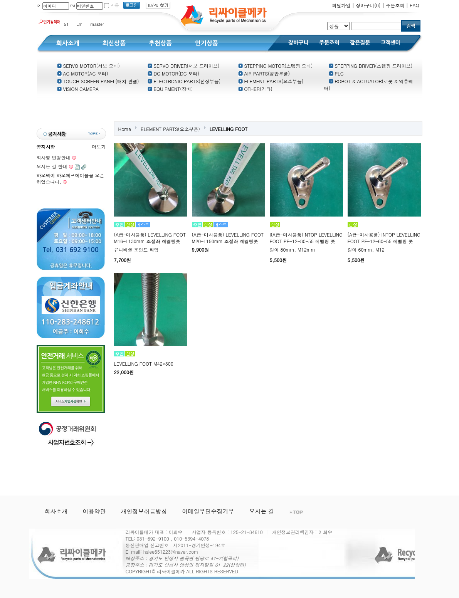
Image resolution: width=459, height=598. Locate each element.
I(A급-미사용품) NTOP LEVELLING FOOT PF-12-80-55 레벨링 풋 (306, 237)
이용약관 (94, 511)
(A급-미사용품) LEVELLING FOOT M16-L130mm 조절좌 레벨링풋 (150, 237)
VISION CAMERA (78, 89)
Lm (79, 24)
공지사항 (46, 146)
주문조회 (395, 5)
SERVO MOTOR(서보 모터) (88, 65)
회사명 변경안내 (54, 157)
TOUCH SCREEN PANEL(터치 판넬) (98, 81)
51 (66, 24)
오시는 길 (261, 511)
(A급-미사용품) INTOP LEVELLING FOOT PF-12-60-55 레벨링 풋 (384, 237)
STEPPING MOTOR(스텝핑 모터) (275, 65)
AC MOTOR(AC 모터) (82, 73)
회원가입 (341, 5)
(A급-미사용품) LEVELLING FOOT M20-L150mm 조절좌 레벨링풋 (228, 237)
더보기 (99, 146)
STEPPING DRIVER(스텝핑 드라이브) (371, 65)
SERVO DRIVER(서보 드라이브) (184, 65)
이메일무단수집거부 (208, 511)
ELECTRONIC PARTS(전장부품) (184, 81)
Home (124, 129)
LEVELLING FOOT (228, 129)
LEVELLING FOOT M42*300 (143, 363)
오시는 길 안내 (52, 166)
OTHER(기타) (255, 89)
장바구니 (368, 5)
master (97, 24)
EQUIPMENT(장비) (170, 89)
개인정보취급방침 (144, 511)
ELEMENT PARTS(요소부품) (271, 81)
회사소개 (56, 511)
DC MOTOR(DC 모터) (173, 73)
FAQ (414, 5)
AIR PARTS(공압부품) (264, 73)
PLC (336, 73)
